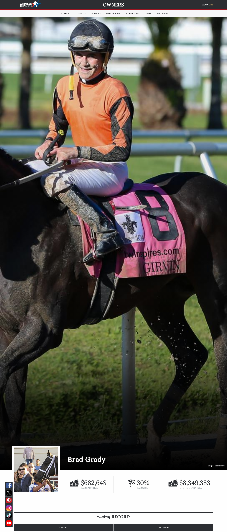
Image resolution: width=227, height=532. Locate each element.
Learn (148, 13)
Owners (113, 5)
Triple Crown (113, 13)
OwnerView (162, 13)
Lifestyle (81, 13)
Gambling (96, 13)
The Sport (65, 13)
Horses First (132, 13)
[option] (113, 243)
